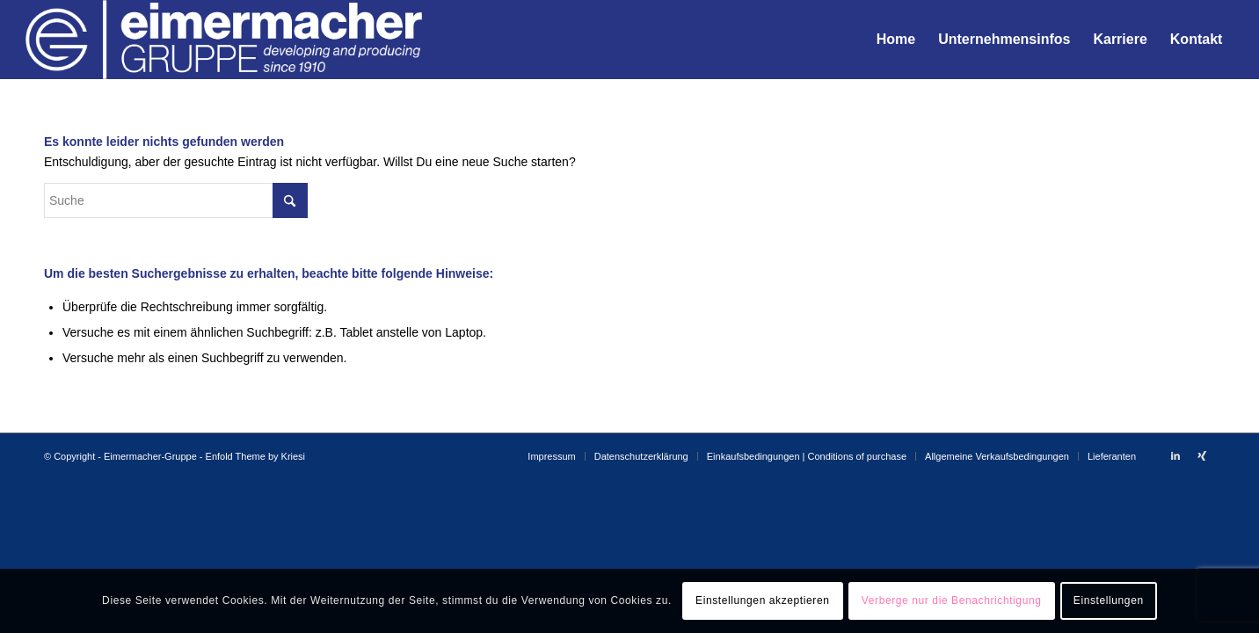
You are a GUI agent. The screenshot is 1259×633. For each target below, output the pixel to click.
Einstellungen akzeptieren (762, 600)
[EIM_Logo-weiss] (224, 39)
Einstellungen (1108, 600)
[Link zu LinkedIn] (1175, 455)
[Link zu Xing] (1202, 455)
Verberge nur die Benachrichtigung (952, 600)
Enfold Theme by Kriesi (256, 456)
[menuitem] (896, 39)
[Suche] (176, 200)
